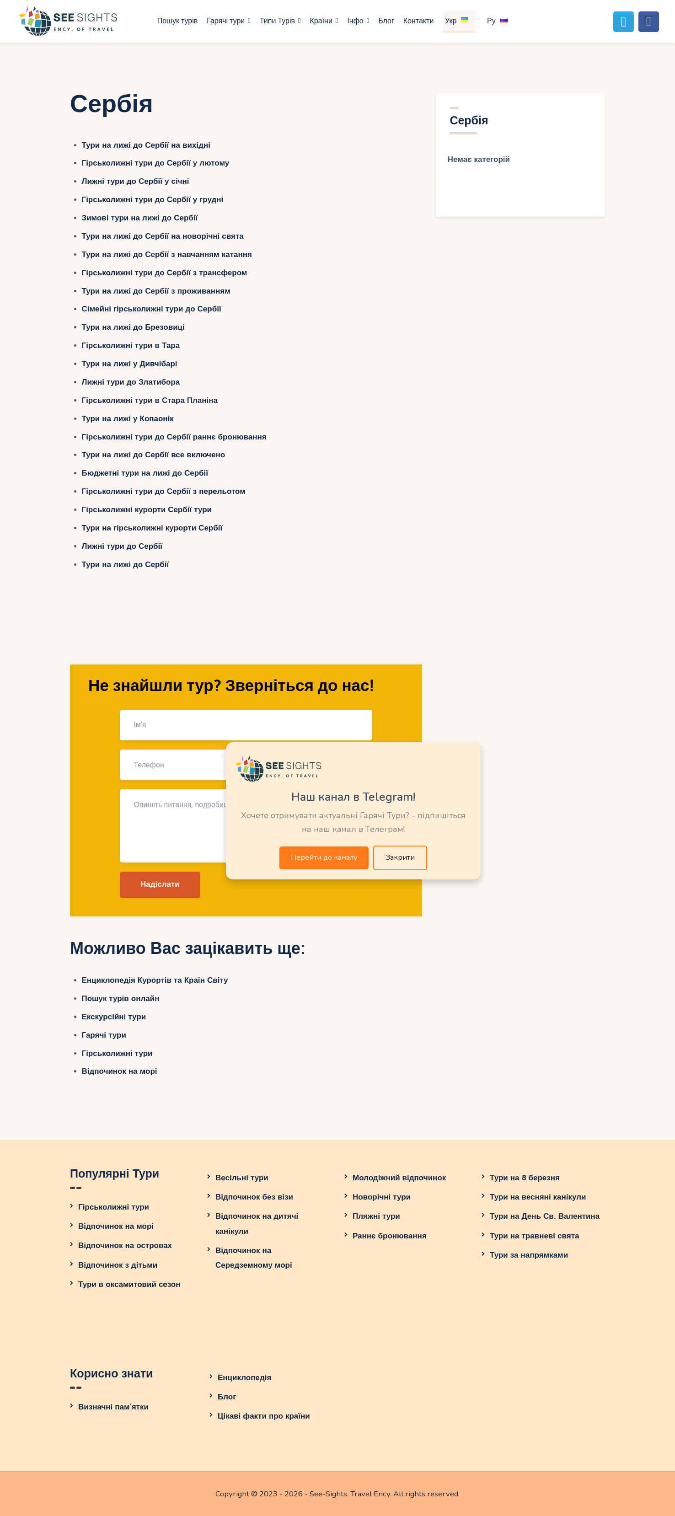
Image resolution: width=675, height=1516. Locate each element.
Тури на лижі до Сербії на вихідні (146, 145)
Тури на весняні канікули (538, 1197)
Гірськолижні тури (117, 1053)
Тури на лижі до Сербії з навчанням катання (167, 254)
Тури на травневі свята (534, 1236)
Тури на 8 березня (525, 1177)
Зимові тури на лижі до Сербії (140, 218)
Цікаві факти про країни (264, 1416)
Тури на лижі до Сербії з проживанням (156, 291)
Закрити (400, 857)
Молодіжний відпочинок (399, 1177)
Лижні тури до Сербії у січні (135, 181)
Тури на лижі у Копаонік (128, 418)
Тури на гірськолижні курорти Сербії (152, 528)
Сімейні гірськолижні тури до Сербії (151, 309)
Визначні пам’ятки (113, 1407)
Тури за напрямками (529, 1255)
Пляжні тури (376, 1216)
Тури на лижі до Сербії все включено (153, 454)
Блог (227, 1397)
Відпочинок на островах (125, 1245)
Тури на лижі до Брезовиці (133, 327)
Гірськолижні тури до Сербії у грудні (153, 199)
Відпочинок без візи (254, 1197)
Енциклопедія (244, 1377)
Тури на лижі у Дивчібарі (129, 363)
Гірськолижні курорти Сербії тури (147, 509)
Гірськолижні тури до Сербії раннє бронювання (174, 437)
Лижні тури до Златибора (131, 382)
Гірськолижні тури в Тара (131, 345)
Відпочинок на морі (119, 1071)
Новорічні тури (382, 1197)
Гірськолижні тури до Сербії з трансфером (164, 272)
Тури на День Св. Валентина (545, 1216)
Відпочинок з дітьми (117, 1265)
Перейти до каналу (324, 857)
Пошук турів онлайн (121, 998)
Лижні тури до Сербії (122, 546)
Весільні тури (241, 1177)
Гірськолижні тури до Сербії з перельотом (164, 491)
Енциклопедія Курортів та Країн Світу (155, 980)
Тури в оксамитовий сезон (129, 1284)
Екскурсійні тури (114, 1016)
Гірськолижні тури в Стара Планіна (150, 400)
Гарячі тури (104, 1035)
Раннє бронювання (390, 1236)
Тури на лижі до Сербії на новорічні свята (163, 236)
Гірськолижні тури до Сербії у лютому (156, 163)
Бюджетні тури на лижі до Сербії (145, 473)
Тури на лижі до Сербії (125, 564)
